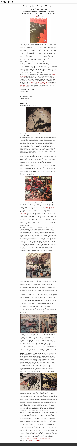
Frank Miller (49, 438)
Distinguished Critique (43, 438)
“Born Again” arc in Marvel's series (39, 82)
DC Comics (37, 438)
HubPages (38, 440)
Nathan (36, 16)
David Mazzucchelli (32, 438)
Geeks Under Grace (32, 440)
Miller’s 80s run (23, 213)
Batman (28, 438)
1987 (25, 438)
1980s (23, 438)
